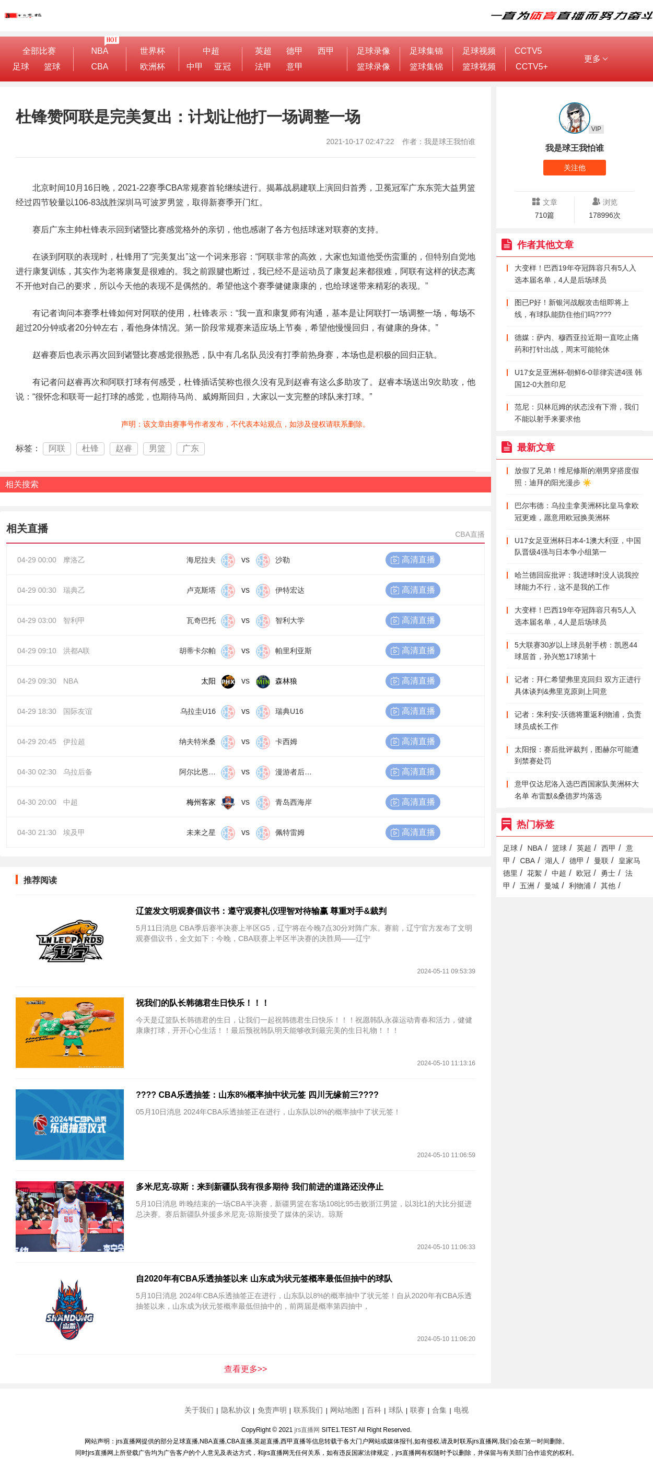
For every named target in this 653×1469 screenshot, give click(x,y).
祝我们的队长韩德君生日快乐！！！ (203, 1002)
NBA (100, 50)
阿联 (57, 448)
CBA (100, 66)
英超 (263, 50)
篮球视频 (479, 66)
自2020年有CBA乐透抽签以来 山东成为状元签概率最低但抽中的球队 (264, 1278)
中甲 (194, 66)
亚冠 (222, 66)
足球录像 (373, 50)
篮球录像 (373, 66)
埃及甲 (74, 832)
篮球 (52, 66)
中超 (211, 50)
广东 (190, 448)
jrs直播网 (307, 1429)
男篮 (157, 448)
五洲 (527, 886)
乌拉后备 (77, 772)
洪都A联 (76, 651)
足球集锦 (426, 50)
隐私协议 (235, 1410)
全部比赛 (39, 50)
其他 (608, 886)
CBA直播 (470, 534)
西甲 (326, 50)
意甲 (294, 66)
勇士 (608, 873)
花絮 (534, 873)
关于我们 (199, 1410)
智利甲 (74, 620)
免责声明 (272, 1410)
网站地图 (344, 1410)
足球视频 (479, 50)
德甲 (294, 50)
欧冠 (583, 873)
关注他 (575, 167)
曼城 (551, 886)
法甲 (263, 66)
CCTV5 (528, 50)
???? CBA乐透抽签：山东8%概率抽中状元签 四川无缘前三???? (257, 1094)
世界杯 (152, 50)
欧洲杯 (152, 66)
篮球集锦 (426, 66)
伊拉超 (74, 741)
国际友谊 (77, 711)
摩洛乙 (74, 560)
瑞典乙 (74, 590)
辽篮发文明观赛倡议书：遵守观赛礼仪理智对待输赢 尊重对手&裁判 (261, 911)
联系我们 (308, 1410)
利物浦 (580, 886)
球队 (396, 1410)
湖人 (552, 860)
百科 (374, 1410)
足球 (21, 66)
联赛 (417, 1410)
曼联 (601, 860)
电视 (461, 1410)
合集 (439, 1410)
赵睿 (123, 448)
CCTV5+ (532, 66)
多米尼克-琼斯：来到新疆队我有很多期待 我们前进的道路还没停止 (259, 1186)
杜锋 (90, 448)
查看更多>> (245, 1369)
